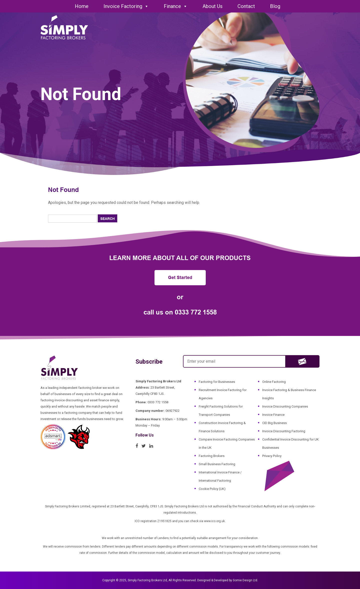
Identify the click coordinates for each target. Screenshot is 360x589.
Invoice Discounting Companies (285, 406)
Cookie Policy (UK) (212, 489)
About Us (212, 6)
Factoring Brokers (211, 456)
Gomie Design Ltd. (245, 580)
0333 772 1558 (196, 312)
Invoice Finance (273, 415)
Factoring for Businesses (217, 382)
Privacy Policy (272, 456)
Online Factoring (274, 382)
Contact (246, 6)
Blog (275, 6)
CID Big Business (274, 423)
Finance (176, 6)
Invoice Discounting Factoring (283, 431)
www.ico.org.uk (214, 521)
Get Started (180, 277)
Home (81, 6)
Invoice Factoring (126, 6)
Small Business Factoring (217, 464)
